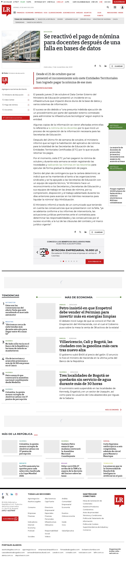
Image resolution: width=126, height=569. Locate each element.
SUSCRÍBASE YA (94, 261)
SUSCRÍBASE (119, 2)
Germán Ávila (85, 19)
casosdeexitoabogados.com (13, 552)
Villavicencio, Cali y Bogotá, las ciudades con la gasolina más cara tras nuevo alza (88, 346)
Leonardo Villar (71, 19)
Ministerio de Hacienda (102, 19)
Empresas (32, 513)
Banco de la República (46, 19)
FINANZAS (20, 13)
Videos (47, 536)
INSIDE (120, 13)
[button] (36, 252)
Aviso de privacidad (90, 512)
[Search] (107, 7)
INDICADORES (112, 13)
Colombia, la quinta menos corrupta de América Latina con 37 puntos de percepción (16, 395)
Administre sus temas (12, 118)
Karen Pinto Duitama (42, 88)
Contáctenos (88, 509)
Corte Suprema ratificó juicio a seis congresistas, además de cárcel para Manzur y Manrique (112, 450)
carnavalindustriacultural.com (38, 552)
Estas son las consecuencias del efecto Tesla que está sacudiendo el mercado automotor (16, 310)
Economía (66, 507)
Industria (9, 322)
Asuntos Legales (34, 501)
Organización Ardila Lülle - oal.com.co (115, 551)
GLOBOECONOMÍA (55, 13)
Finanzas (31, 516)
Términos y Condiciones (92, 515)
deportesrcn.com (22, 555)
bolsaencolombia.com (91, 550)
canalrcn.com (58, 552)
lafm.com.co (99, 552)
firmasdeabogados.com (70, 550)
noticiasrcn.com (85, 552)
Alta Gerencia (50, 499)
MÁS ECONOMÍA (112, 410)
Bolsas (64, 463)
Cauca (115, 19)
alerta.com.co (7, 555)
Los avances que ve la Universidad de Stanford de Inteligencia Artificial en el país (112, 471)
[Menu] (15, 12)
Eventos (65, 513)
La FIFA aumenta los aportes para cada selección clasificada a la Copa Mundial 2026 (29, 471)
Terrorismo (19, 22)
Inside (64, 522)
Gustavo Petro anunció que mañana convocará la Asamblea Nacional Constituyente (71, 450)
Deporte (22, 463)
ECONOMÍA (30, 13)
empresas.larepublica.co (48, 550)
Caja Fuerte (49, 501)
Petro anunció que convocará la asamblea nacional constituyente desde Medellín (16, 379)
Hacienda (9, 341)
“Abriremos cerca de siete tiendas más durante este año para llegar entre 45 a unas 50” (16, 329)
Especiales (49, 513)
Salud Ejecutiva (68, 531)
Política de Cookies (90, 524)
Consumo (32, 507)
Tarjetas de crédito (34, 22)
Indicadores (32, 522)
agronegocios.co (29, 550)
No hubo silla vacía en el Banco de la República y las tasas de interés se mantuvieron (17, 347)
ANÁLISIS (79, 13)
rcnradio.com (71, 552)
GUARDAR (117, 66)
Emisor (60, 19)
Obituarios (49, 525)
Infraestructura (50, 522)
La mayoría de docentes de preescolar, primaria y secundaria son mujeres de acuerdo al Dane (117, 154)
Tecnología (108, 463)
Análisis (64, 499)
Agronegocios (33, 499)
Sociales (31, 536)
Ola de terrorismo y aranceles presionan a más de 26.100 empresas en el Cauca (17, 362)
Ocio (64, 525)
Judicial (106, 441)
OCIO (45, 13)
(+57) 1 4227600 (8, 510)
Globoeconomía (68, 516)
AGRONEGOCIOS (69, 13)
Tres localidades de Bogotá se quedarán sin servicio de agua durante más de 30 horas (85, 379)
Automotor (10, 302)
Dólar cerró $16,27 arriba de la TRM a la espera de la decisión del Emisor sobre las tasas (71, 471)
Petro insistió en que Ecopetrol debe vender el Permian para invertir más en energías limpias (87, 312)
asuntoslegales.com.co (11, 550)
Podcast (31, 531)
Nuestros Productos (91, 507)
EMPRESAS (39, 13)
